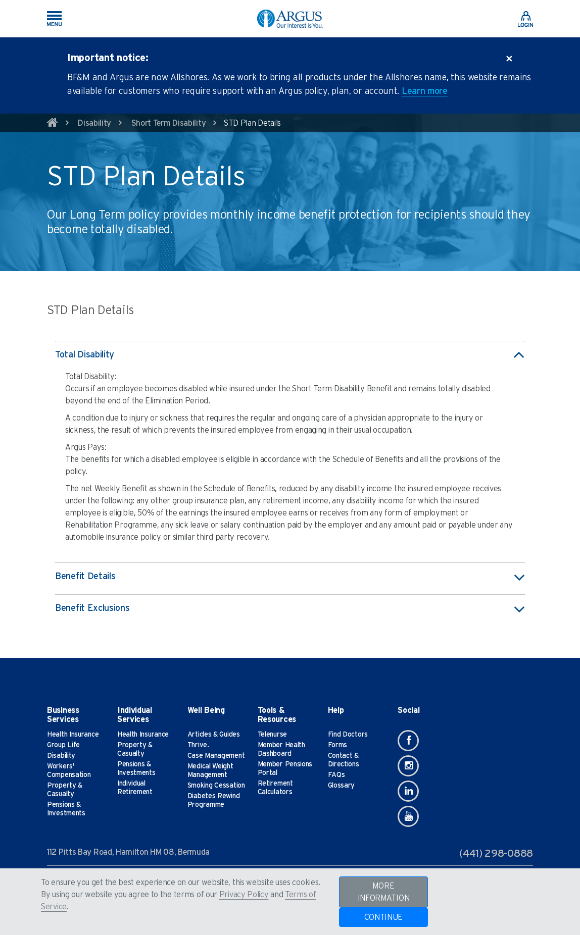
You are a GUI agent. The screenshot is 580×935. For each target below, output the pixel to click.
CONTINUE (383, 917)
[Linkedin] (408, 791)
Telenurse (272, 734)
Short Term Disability (168, 123)
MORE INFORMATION (384, 892)
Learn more (425, 91)
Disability (94, 123)
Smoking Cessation (216, 785)
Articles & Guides (213, 734)
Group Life (63, 745)
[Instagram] (408, 765)
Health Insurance (73, 734)
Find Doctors (348, 734)
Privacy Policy (244, 895)
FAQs (336, 774)
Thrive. (198, 745)
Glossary (341, 785)
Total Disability (290, 355)
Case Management (216, 755)
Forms (338, 745)
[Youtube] (408, 816)
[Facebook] (408, 740)
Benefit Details (290, 577)
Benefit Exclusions (290, 609)
